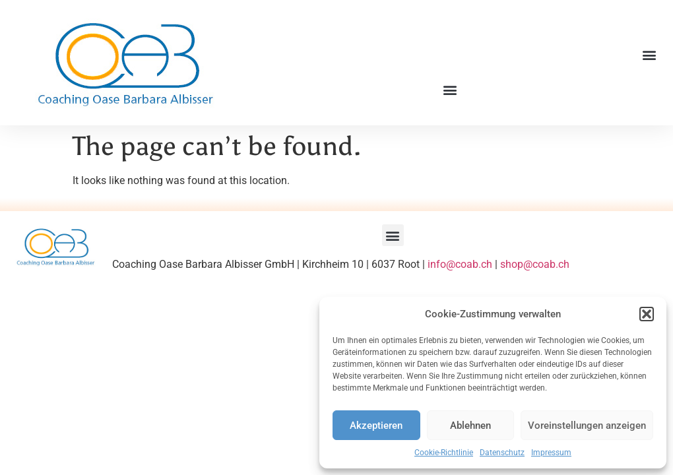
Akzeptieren (376, 425)
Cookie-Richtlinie (443, 452)
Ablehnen (470, 425)
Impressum (551, 452)
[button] (646, 314)
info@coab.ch (460, 264)
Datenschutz (502, 452)
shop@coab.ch (534, 264)
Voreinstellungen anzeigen (587, 425)
